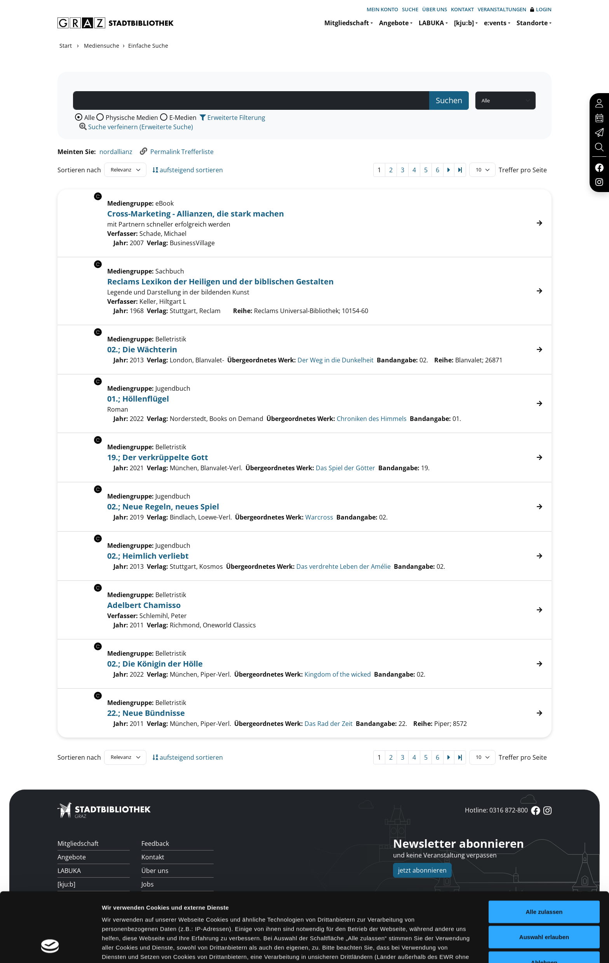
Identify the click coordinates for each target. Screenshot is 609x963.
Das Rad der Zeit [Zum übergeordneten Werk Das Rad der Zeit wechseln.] (328, 723)
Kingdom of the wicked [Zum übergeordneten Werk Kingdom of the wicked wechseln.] (337, 674)
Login (541, 9)
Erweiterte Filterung (232, 117)
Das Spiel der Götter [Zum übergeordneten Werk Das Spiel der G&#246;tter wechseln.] (345, 468)
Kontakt (462, 9)
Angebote (394, 23)
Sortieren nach (79, 170)
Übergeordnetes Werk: (261, 360)
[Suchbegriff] (251, 100)
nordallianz (115, 151)
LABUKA (431, 23)
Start (65, 45)
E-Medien (183, 117)
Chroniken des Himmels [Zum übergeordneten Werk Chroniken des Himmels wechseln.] (372, 418)
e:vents (495, 23)
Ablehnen (544, 901)
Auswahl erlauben (544, 876)
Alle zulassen (543, 850)
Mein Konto (382, 9)
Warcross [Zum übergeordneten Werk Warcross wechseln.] (319, 517)
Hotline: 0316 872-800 (496, 810)
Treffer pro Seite (523, 170)
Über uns (434, 9)
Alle (89, 117)
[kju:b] (464, 23)
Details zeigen (413, 947)
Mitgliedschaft (346, 23)
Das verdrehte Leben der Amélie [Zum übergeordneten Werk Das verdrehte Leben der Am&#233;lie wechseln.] (343, 566)
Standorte (532, 23)
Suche (410, 9)
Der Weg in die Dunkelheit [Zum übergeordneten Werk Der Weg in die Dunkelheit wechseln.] (336, 360)
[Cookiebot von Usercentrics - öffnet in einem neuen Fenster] (50, 948)
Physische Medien (132, 117)
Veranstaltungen (502, 9)
